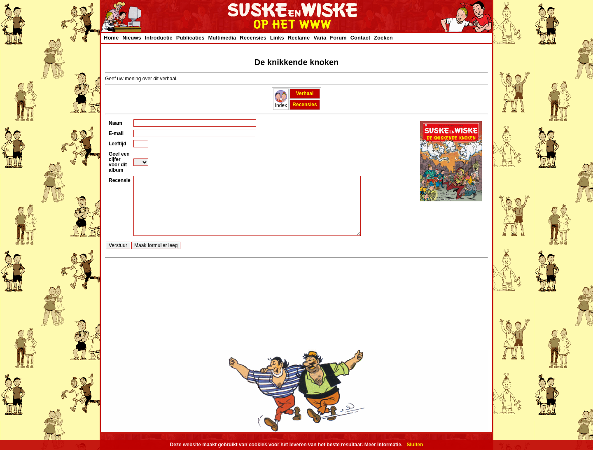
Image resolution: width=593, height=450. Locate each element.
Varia (319, 38)
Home (111, 38)
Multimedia (222, 38)
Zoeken (383, 38)
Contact (360, 38)
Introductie (159, 38)
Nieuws (131, 38)
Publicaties (190, 38)
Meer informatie (382, 445)
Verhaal (305, 93)
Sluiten (414, 445)
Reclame (299, 38)
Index (281, 103)
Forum (338, 38)
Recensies (253, 38)
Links (277, 38)
